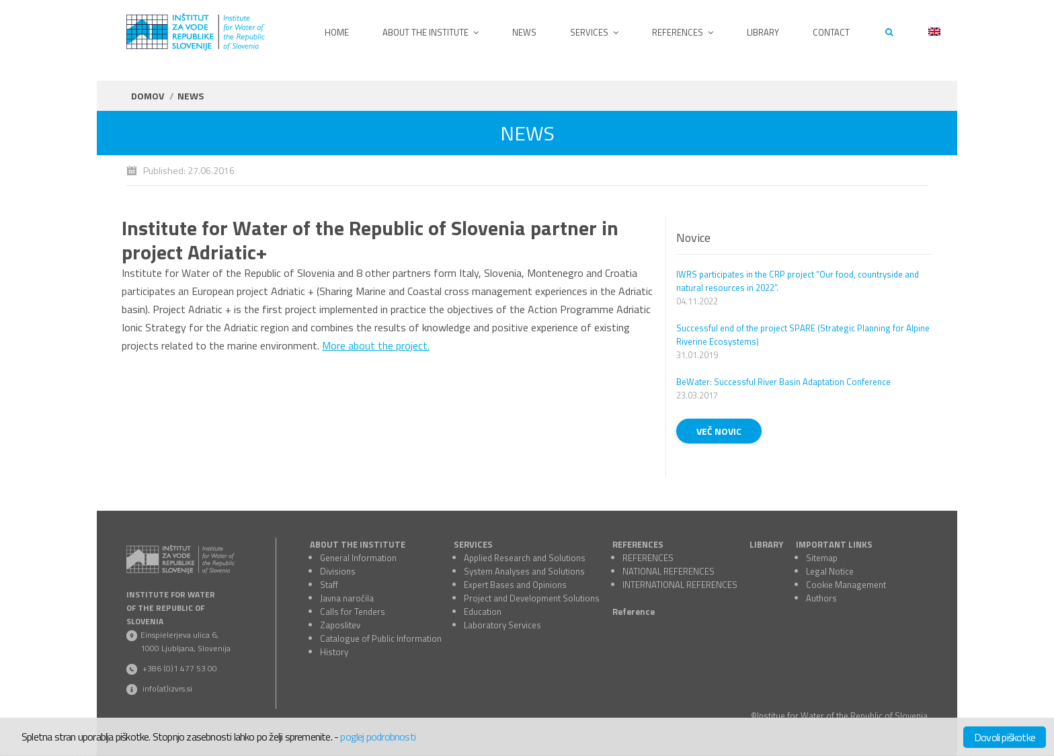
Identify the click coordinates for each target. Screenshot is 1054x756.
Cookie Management (846, 584)
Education (482, 611)
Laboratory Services (502, 625)
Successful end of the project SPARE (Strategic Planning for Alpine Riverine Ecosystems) (803, 334)
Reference (633, 611)
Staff (329, 584)
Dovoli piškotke (1004, 737)
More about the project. (376, 345)
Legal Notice (830, 571)
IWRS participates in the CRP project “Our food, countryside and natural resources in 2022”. (797, 280)
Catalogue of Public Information (381, 638)
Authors (821, 598)
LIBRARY (766, 544)
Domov (147, 96)
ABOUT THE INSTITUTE (357, 544)
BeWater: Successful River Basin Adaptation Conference (783, 381)
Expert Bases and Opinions (515, 584)
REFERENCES (637, 544)
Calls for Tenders (352, 611)
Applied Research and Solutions (524, 557)
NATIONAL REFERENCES (668, 571)
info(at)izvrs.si (167, 688)
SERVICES (473, 544)
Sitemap (822, 557)
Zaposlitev (340, 625)
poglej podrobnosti (377, 736)
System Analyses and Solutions (524, 571)
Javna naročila (347, 598)
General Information (358, 557)
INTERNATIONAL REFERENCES (679, 584)
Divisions (338, 571)
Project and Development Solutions (532, 598)
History (334, 652)
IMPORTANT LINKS (834, 544)
